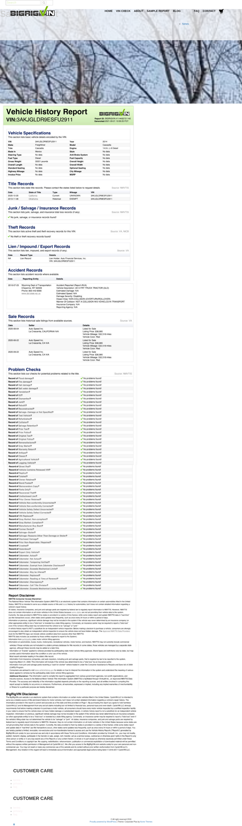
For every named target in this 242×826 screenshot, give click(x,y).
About (138, 10)
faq (15, 786)
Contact (209, 10)
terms (16, 780)
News (185, 23)
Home (108, 10)
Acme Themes (146, 822)
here (35, 99)
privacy (17, 783)
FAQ (196, 10)
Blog (177, 10)
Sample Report (158, 10)
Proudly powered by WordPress (103, 822)
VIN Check (123, 10)
